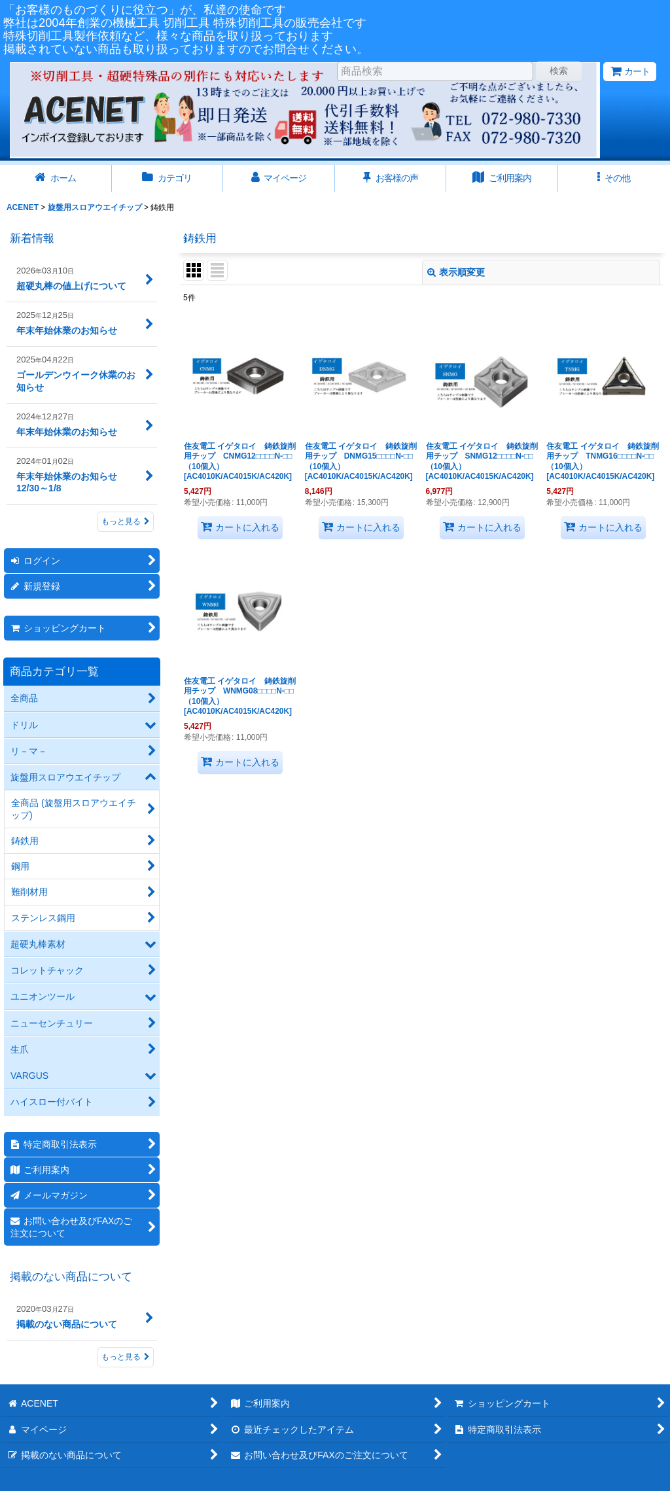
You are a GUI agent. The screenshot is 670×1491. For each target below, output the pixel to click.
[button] (614, 178)
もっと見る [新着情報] (125, 521)
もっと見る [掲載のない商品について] (125, 1356)
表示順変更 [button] (456, 272)
